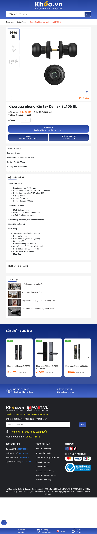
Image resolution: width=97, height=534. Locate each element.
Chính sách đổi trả (42, 466)
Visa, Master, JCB (69, 137)
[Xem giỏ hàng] (77, 531)
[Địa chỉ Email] (38, 424)
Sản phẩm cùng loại (19, 330)
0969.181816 (33, 436)
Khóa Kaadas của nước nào (32, 284)
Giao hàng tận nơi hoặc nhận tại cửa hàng (48, 128)
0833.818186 (23, 453)
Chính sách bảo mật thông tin (46, 471)
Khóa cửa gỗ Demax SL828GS (18, 366)
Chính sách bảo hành (43, 462)
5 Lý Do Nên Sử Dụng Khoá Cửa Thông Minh (39, 300)
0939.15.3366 (24, 457)
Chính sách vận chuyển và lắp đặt (47, 458)
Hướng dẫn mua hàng (43, 449)
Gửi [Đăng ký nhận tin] (82, 424)
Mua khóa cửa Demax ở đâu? (33, 292)
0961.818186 (26, 462)
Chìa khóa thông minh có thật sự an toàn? (38, 309)
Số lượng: (12, 120)
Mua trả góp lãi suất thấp (28, 137)
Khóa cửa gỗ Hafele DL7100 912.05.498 (47, 367)
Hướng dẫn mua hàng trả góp (46, 475)
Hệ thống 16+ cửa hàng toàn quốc (28, 431)
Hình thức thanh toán (43, 453)
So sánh (13, 14)
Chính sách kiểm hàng (43, 480)
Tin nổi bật (13, 279)
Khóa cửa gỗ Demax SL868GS (76, 366)
